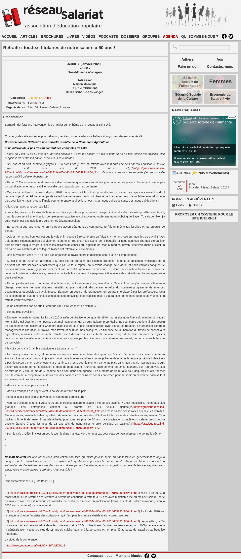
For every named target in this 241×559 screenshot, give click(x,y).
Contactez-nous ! (100, 556)
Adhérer (188, 59)
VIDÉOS (88, 37)
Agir (220, 59)
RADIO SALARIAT (186, 110)
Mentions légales (129, 556)
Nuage (195, 205)
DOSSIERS (130, 37)
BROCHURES (52, 37)
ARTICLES (29, 37)
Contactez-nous (220, 67)
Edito (178, 205)
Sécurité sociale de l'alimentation (190, 82)
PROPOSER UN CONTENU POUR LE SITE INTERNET (204, 216)
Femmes (220, 81)
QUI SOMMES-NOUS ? (199, 37)
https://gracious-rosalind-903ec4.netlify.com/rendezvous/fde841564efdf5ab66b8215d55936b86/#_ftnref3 (74, 521)
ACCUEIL (9, 37)
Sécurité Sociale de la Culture (188, 96)
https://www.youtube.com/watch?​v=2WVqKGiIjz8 (35, 545)
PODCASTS (108, 37)
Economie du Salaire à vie (220, 96)
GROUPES (151, 37)
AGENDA (170, 37)
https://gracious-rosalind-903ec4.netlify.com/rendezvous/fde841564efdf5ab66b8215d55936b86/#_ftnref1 (74, 492)
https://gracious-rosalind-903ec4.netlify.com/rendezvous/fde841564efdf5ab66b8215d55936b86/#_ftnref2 (74, 511)
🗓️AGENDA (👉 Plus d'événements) (200, 173)
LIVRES (72, 37)
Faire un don (188, 67)
